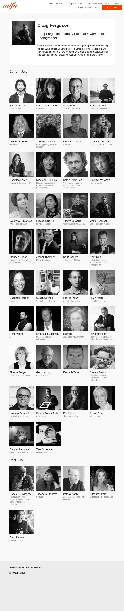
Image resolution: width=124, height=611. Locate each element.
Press (80, 7)
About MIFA (68, 567)
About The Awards (56, 3)
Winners (81, 3)
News (117, 3)
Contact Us (68, 575)
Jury (88, 3)
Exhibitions (108, 3)
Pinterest (93, 578)
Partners (88, 7)
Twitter (92, 571)
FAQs (96, 7)
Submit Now (111, 7)
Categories (70, 3)
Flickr (92, 575)
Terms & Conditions (71, 585)
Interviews (97, 3)
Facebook (94, 567)
